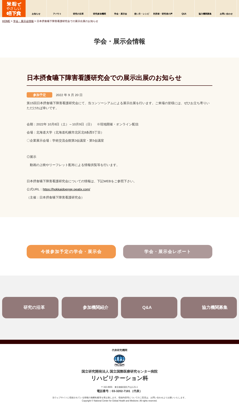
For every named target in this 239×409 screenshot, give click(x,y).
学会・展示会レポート (167, 251)
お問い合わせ (226, 14)
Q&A (184, 14)
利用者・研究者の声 (162, 14)
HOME (6, 21)
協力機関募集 (205, 14)
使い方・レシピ (141, 14)
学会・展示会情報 (23, 21)
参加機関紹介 (96, 307)
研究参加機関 (99, 14)
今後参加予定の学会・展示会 (71, 251)
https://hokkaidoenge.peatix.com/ (66, 189)
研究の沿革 (78, 14)
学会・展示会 (120, 14)
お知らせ (36, 14)
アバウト (57, 14)
